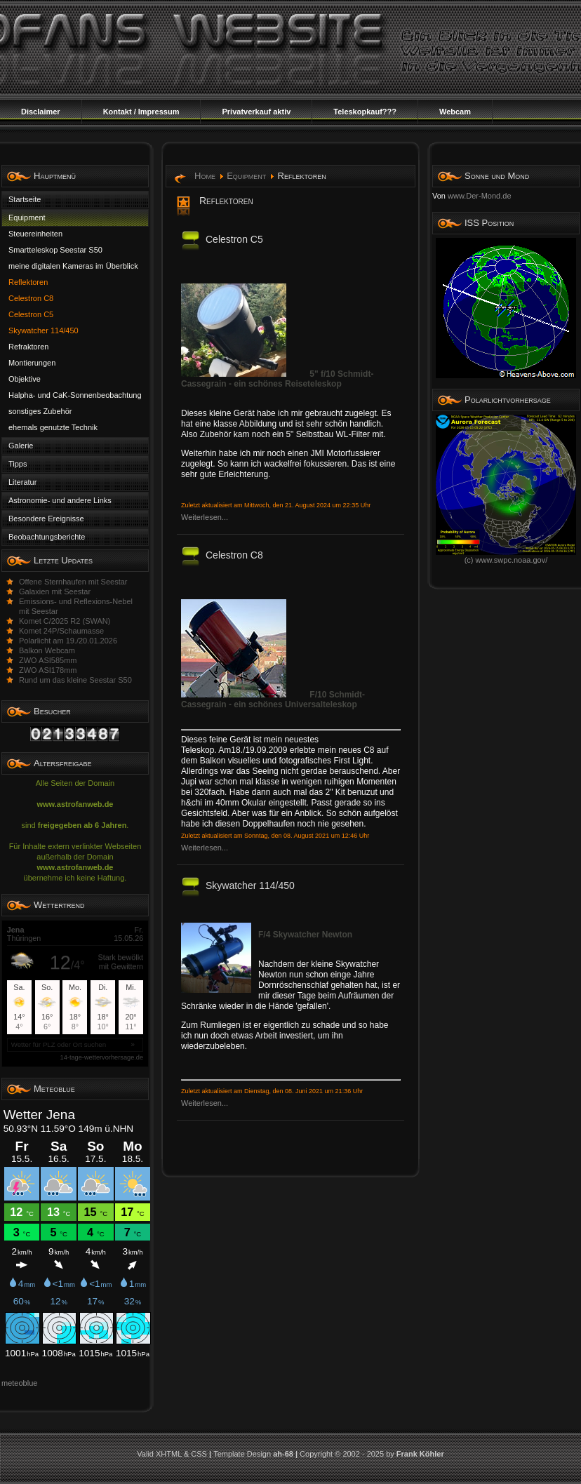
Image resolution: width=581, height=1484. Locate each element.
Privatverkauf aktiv (256, 111)
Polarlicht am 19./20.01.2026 (68, 640)
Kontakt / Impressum (141, 111)
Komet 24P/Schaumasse (61, 631)
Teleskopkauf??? (364, 111)
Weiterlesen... (204, 517)
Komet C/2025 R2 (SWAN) (64, 621)
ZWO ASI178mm (48, 670)
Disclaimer (40, 111)
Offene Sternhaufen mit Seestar (73, 581)
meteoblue (19, 1383)
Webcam (455, 111)
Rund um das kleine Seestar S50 (75, 680)
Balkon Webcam (47, 650)
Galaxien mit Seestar (55, 591)
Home (204, 176)
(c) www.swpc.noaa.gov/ (506, 556)
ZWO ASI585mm (48, 660)
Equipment (246, 176)
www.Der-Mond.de (479, 196)
